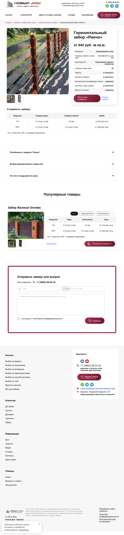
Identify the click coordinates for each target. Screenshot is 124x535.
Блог (7, 443)
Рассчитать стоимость (83, 98)
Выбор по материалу (14, 373)
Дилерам (9, 418)
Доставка (9, 410)
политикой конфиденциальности (47, 322)
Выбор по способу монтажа (17, 381)
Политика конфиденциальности (109, 519)
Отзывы (71, 15)
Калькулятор (26, 15)
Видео (8, 451)
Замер (8, 426)
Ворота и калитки (13, 389)
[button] (8, 196)
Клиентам (10, 404)
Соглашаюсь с (41, 322)
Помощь (9, 475)
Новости (9, 447)
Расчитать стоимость (101, 244)
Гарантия (9, 422)
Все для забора (12, 393)
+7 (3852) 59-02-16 (112, 2)
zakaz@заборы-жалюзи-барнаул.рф (97, 392)
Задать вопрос (105, 98)
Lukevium (103, 515)
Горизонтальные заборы (48, 23)
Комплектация (103, 214)
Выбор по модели (13, 365)
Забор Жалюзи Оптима (24, 207)
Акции (8, 481)
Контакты (9, 459)
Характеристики (87, 214)
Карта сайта (10, 463)
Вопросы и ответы (13, 485)
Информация (87, 15)
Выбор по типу (12, 385)
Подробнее (24, 530)
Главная (8, 23)
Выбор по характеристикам (25, 23)
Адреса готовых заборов (50, 15)
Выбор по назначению (15, 369)
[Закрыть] (39, 524)
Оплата (8, 414)
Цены (74, 214)
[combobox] (66, 288)
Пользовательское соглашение (107, 524)
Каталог (8, 15)
